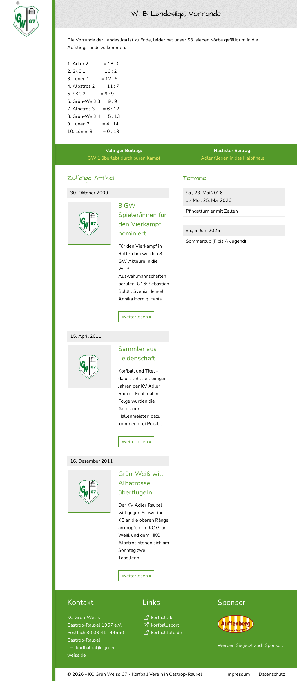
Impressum (238, 674)
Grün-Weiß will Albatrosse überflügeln (140, 483)
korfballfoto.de (162, 632)
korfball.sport (160, 625)
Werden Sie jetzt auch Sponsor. (250, 645)
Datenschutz (272, 674)
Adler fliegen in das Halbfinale (233, 158)
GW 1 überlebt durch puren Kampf (124, 158)
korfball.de (157, 617)
